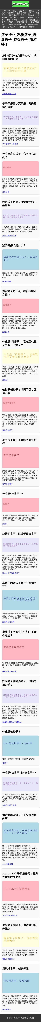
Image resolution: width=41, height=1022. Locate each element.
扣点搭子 (11, 27)
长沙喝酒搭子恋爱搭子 (27, 27)
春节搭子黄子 (7, 484)
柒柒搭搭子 (6, 281)
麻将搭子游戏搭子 (9, 671)
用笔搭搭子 (6, 1009)
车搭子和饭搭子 (8, 622)
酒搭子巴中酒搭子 (14, 24)
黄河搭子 (30, 15)
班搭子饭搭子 (22, 22)
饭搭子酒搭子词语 (9, 805)
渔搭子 (32, 11)
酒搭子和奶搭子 (13, 20)
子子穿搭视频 (7, 864)
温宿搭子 (5, 332)
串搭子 (5, 524)
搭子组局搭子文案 (9, 236)
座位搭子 (5, 192)
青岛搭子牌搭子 (8, 959)
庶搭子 (5, 380)
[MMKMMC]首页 (9, 11)
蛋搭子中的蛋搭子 (17, 18)
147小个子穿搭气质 (9, 915)
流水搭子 (22, 11)
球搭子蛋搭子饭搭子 (16, 15)
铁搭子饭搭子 (7, 430)
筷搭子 (30, 18)
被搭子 (5, 763)
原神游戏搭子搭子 (9, 94)
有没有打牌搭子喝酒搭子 (12, 722)
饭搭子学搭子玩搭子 (25, 13)
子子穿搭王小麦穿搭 (10, 144)
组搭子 (11, 22)
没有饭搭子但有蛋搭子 (11, 573)
